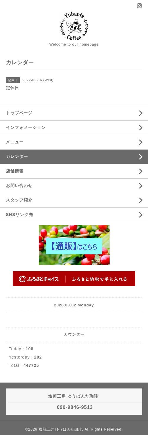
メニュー (15, 142)
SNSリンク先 (19, 214)
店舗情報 (15, 171)
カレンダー (17, 156)
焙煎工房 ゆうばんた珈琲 (60, 429)
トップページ (19, 113)
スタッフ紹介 (19, 200)
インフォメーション (26, 127)
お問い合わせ (19, 185)
